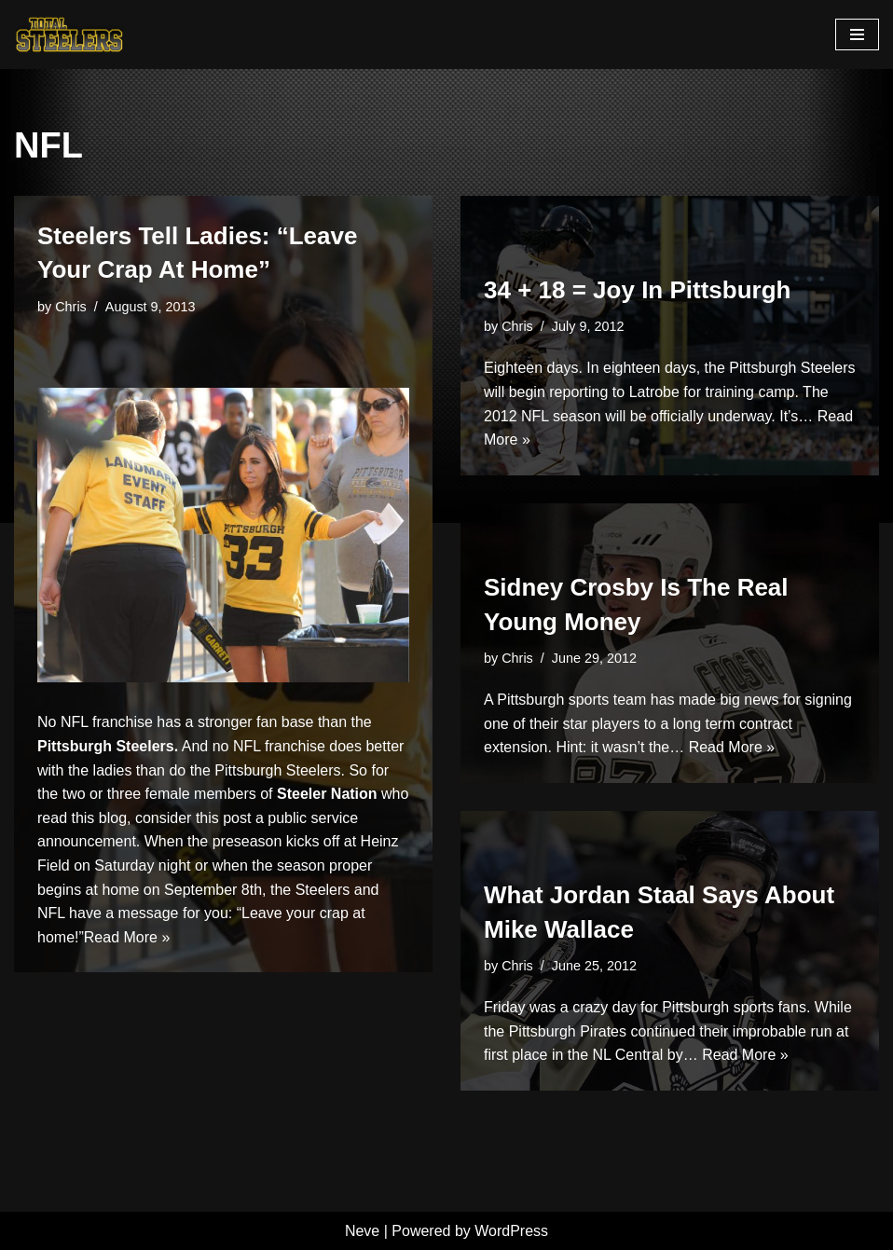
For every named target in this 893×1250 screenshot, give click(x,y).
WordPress (511, 1231)
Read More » (127, 937)
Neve (362, 1231)
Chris (71, 306)
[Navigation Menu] (857, 34)
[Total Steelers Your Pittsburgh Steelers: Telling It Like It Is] (70, 34)
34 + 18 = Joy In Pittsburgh (637, 290)
